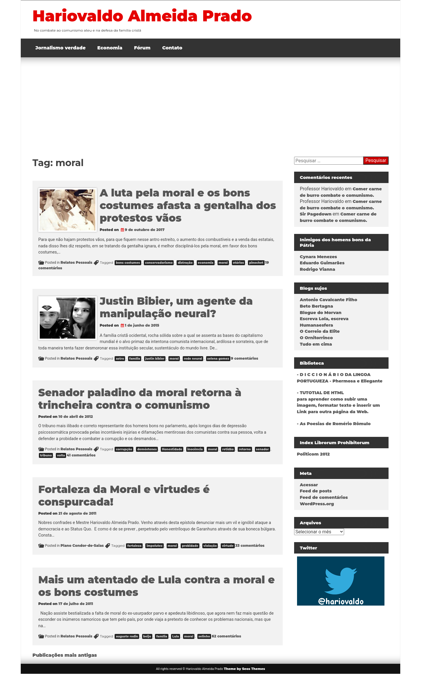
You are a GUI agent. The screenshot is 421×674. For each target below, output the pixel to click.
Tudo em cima (316, 344)
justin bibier (154, 359)
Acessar (309, 484)
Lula (175, 636)
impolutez (154, 546)
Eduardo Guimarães (322, 263)
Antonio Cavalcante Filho (328, 299)
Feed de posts (316, 491)
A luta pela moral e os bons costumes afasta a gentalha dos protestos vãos (188, 205)
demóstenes (147, 449)
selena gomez (218, 359)
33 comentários (250, 545)
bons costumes (128, 263)
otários (238, 263)
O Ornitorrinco (316, 337)
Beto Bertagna (316, 306)
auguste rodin (127, 636)
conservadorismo (158, 263)
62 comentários (226, 636)
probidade (190, 546)
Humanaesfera (316, 325)
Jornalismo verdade (60, 48)
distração (185, 263)
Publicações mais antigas (64, 655)
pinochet (256, 263)
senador (262, 449)
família (134, 359)
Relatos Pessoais (76, 262)
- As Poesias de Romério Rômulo (334, 423)
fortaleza (134, 546)
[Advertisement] (210, 101)
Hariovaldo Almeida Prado (142, 15)
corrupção (124, 449)
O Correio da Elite (320, 331)
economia (205, 263)
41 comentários (81, 455)
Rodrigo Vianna (317, 269)
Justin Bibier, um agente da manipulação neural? (176, 307)
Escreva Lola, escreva (324, 318)
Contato (172, 48)
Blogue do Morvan (320, 312)
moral (223, 263)
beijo (147, 636)
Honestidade (172, 449)
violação (210, 546)
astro (120, 359)
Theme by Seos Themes (244, 669)
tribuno (46, 455)
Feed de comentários (324, 497)
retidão (228, 449)
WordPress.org (317, 503)
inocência (195, 449)
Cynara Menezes (318, 256)
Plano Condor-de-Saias (82, 545)
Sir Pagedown (316, 214)
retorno (245, 449)
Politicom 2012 (313, 454)
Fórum (142, 48)
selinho (204, 636)
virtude (228, 546)
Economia (109, 48)
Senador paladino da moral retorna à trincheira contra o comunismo (139, 398)
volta (61, 455)
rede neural (193, 359)
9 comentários (244, 358)
